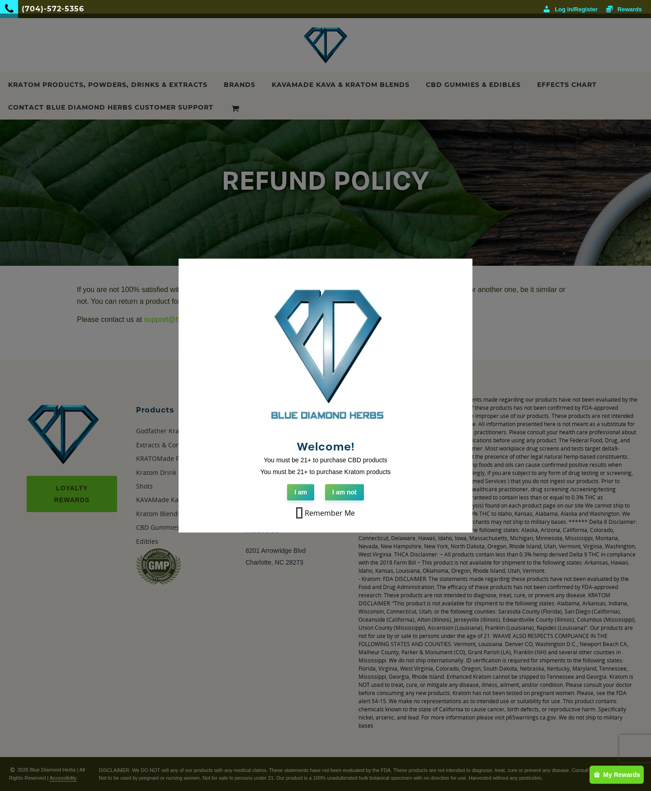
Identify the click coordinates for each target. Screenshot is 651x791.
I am (300, 492)
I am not (344, 492)
